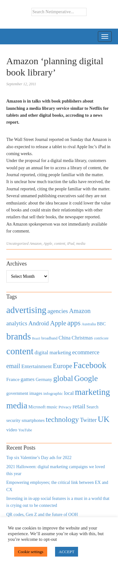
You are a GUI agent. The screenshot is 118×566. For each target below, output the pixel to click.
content (59, 243)
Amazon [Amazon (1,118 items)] (80, 310)
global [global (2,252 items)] (63, 378)
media (80, 243)
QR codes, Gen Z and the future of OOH (42, 514)
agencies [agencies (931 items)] (58, 311)
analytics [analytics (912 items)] (16, 323)
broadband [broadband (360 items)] (49, 338)
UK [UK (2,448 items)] (104, 419)
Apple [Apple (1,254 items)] (58, 323)
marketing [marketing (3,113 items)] (92, 392)
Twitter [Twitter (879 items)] (88, 420)
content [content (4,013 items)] (19, 351)
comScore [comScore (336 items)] (101, 338)
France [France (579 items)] (13, 379)
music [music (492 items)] (52, 406)
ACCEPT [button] (67, 551)
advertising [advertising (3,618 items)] (26, 310)
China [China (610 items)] (64, 337)
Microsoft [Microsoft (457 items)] (36, 407)
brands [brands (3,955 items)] (18, 336)
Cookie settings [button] (30, 551)
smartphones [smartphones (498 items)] (33, 420)
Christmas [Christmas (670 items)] (82, 338)
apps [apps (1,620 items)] (74, 323)
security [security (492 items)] (13, 420)
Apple (47, 243)
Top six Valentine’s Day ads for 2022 (38, 457)
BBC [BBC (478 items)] (101, 323)
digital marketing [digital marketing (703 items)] (53, 353)
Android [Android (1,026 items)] (38, 323)
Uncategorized (17, 243)
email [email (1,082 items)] (13, 365)
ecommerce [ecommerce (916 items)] (85, 352)
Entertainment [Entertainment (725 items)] (36, 366)
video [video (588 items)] (11, 429)
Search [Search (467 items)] (92, 407)
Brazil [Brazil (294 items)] (36, 338)
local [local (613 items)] (69, 393)
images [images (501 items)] (35, 393)
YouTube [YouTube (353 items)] (25, 430)
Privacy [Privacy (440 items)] (65, 407)
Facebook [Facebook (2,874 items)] (89, 365)
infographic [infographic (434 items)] (53, 393)
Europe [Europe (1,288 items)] (62, 366)
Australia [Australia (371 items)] (88, 324)
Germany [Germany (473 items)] (44, 379)
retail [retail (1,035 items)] (79, 406)
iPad (70, 243)
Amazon (35, 243)
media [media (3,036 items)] (16, 405)
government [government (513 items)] (17, 393)
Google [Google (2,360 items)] (86, 378)
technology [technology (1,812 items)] (62, 419)
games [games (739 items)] (28, 379)
